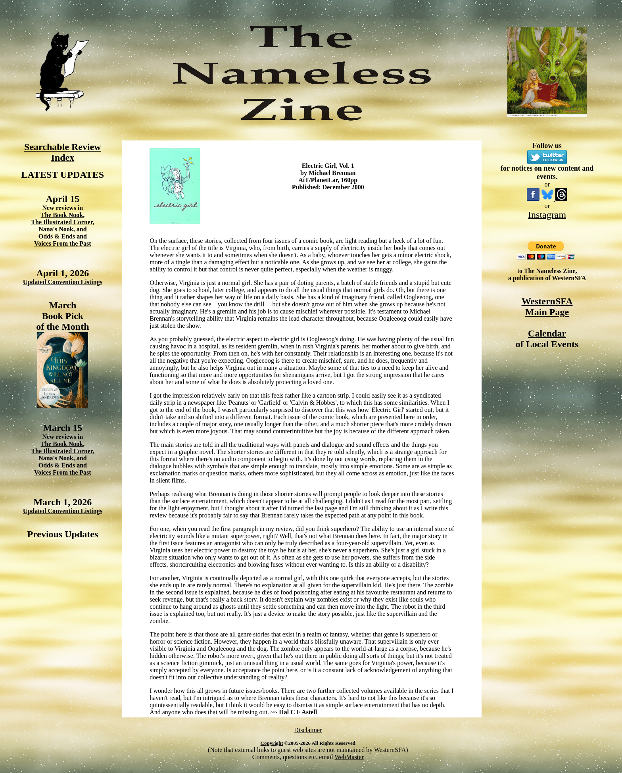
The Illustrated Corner (61, 222)
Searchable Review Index (62, 152)
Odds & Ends (57, 236)
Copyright (272, 743)
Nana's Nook (55, 229)
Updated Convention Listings (62, 282)
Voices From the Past (62, 243)
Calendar (547, 333)
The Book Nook (61, 215)
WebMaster (348, 757)
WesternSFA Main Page (547, 306)
